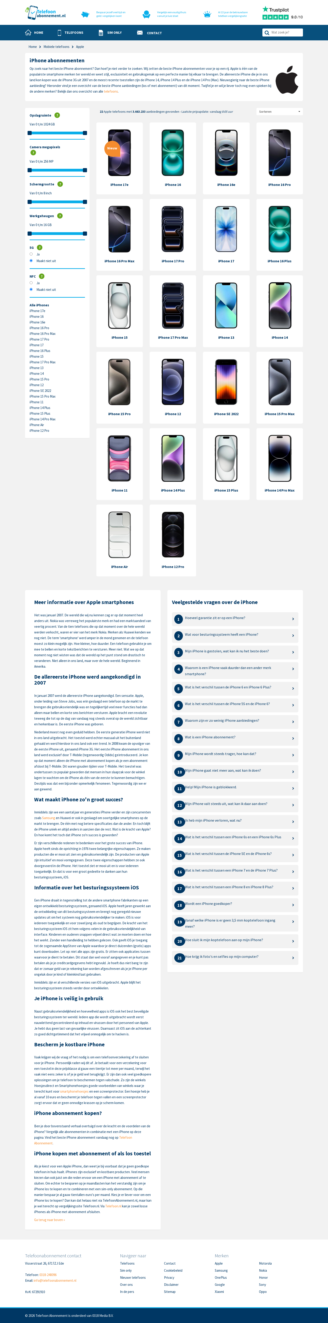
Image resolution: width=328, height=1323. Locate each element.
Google (220, 1284)
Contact (170, 1263)
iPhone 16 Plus (40, 351)
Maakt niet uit (46, 261)
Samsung (48, 818)
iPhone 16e (37, 322)
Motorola (265, 1263)
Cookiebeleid (173, 1270)
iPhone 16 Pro (39, 328)
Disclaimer (171, 1284)
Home (32, 46)
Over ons (126, 1284)
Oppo (263, 1291)
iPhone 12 (37, 385)
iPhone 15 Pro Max (43, 396)
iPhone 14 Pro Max (43, 419)
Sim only (126, 1270)
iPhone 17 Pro (39, 339)
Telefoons (127, 1263)
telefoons (111, 91)
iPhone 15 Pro (39, 379)
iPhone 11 (37, 402)
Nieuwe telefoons (133, 1277)
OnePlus (221, 1277)
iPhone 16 (37, 316)
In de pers (127, 1291)
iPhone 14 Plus (40, 408)
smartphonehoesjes (74, 1091)
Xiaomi (219, 1291)
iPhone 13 (37, 368)
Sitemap (170, 1291)
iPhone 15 (37, 356)
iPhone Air (37, 425)
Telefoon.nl (113, 1206)
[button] (71, 33)
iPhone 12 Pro (39, 430)
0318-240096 (47, 1275)
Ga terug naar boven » (49, 1220)
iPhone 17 (37, 345)
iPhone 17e (37, 311)
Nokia (263, 1270)
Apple (219, 1263)
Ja (38, 254)
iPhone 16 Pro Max (43, 333)
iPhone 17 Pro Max (43, 362)
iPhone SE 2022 (40, 390)
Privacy (169, 1277)
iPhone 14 (37, 373)
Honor (263, 1277)
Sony (262, 1284)
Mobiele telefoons (56, 46)
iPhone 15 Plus (40, 413)
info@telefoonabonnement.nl (55, 1280)
